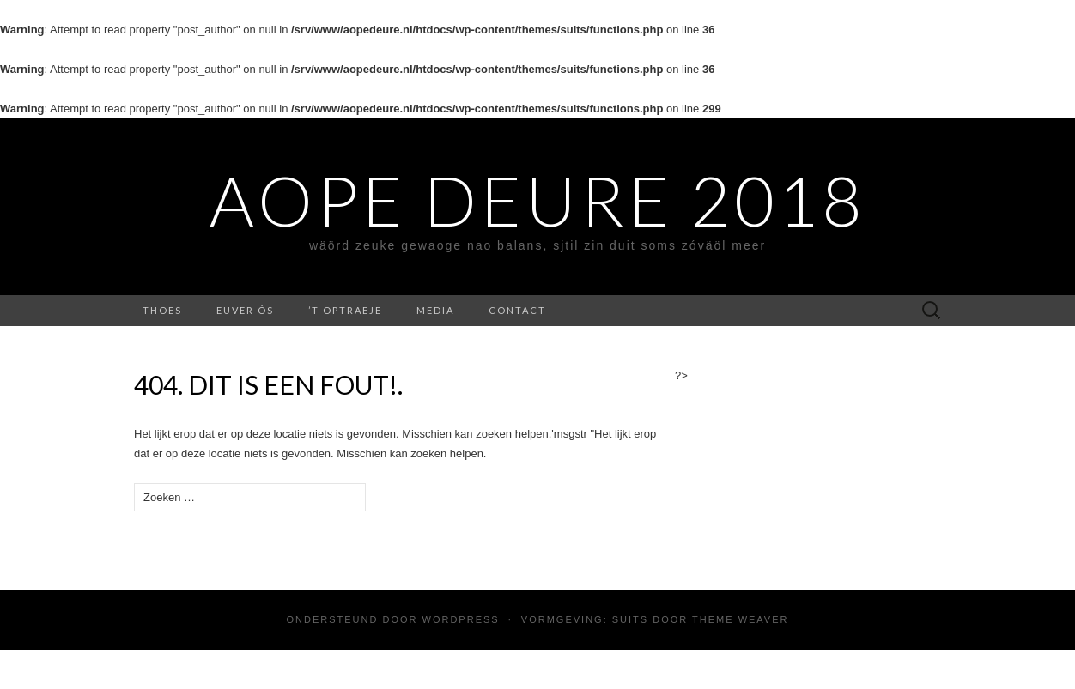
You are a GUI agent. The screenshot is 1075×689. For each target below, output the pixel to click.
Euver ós (245, 310)
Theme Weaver (740, 619)
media (435, 310)
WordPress (461, 619)
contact (517, 310)
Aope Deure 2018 (537, 200)
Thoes (162, 310)
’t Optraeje (345, 310)
